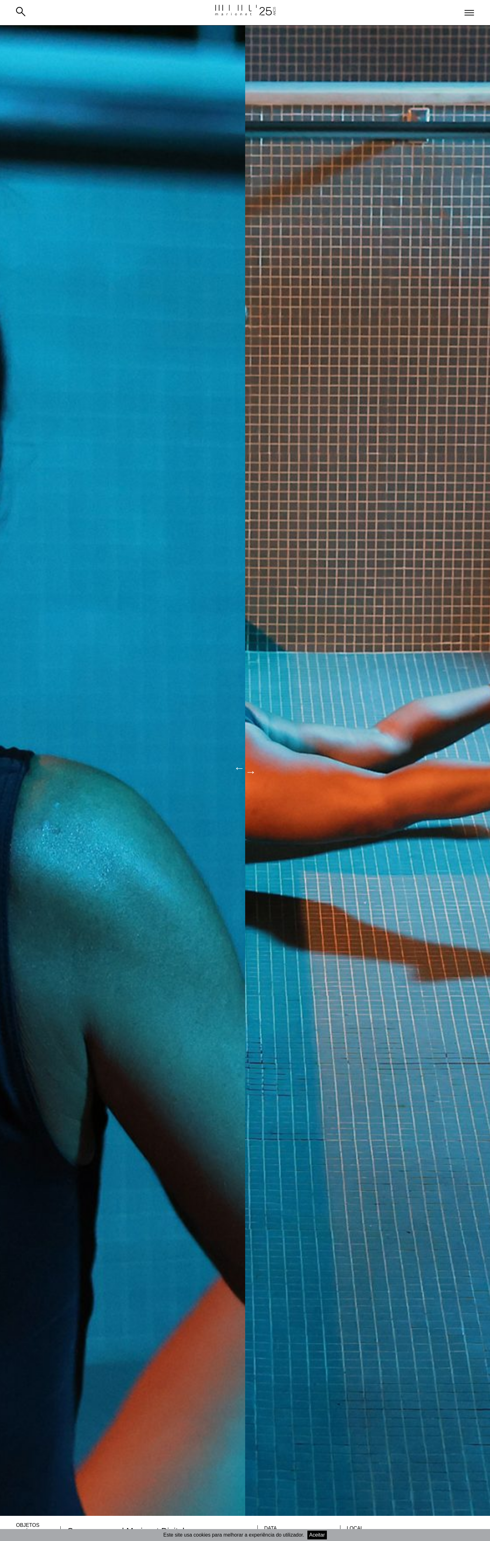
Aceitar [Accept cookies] (317, 1535)
